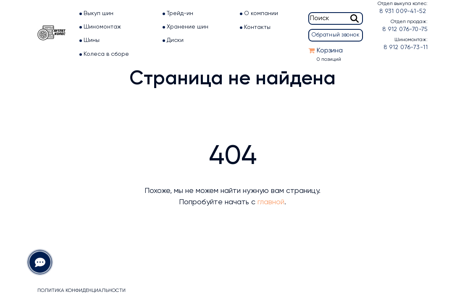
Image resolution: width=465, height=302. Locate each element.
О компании (261, 13)
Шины (92, 40)
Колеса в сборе (106, 54)
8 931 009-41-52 (402, 11)
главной (270, 202)
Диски (175, 40)
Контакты (257, 27)
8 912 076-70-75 (405, 29)
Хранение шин (187, 27)
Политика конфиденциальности (81, 290)
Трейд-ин (180, 13)
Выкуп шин (98, 13)
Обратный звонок (336, 35)
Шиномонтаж (102, 27)
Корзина (330, 50)
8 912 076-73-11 (406, 47)
